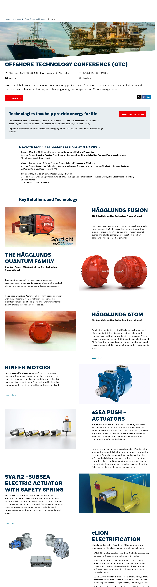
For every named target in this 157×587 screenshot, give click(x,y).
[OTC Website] (14, 98)
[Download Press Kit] (132, 114)
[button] (139, 97)
